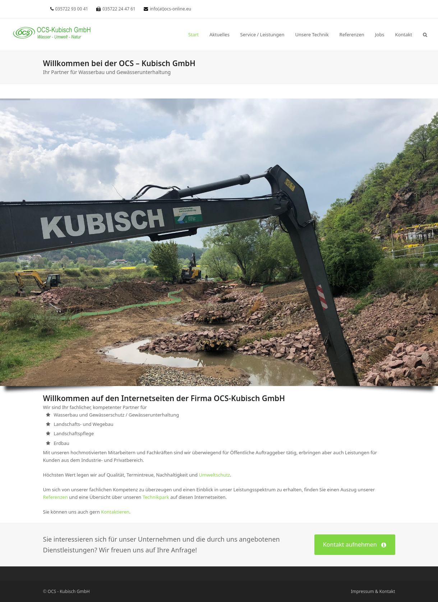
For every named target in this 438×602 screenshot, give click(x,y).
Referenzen (55, 497)
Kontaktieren (115, 512)
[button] (425, 34)
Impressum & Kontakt (373, 591)
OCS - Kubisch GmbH (69, 591)
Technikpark (156, 497)
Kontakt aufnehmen (354, 545)
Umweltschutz (214, 475)
